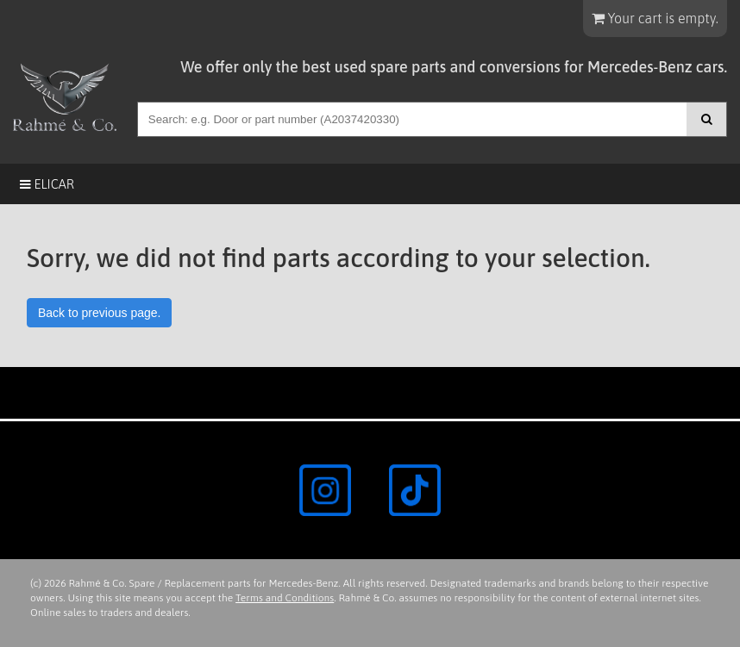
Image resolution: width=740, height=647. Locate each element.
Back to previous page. (99, 313)
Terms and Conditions (284, 598)
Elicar (47, 184)
